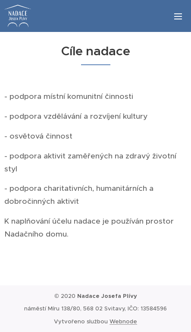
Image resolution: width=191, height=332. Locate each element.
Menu (178, 16)
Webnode (123, 321)
